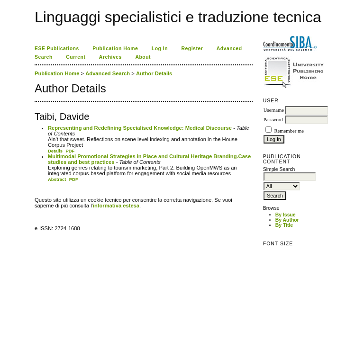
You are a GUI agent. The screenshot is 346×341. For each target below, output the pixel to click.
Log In (160, 48)
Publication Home (115, 48)
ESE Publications (57, 48)
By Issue (285, 214)
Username (274, 110)
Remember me (288, 131)
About (143, 57)
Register (192, 48)
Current (75, 57)
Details (55, 150)
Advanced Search (107, 73)
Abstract (57, 179)
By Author (287, 220)
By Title (284, 225)
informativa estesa (116, 205)
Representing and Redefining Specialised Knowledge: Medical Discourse (140, 128)
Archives (110, 57)
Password (273, 119)
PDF (69, 150)
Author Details (154, 73)
